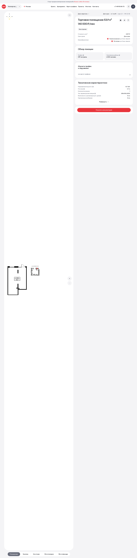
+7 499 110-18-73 (119, 6)
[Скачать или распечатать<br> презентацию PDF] (120, 20)
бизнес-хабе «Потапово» (81, 1)
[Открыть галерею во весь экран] (69, 15)
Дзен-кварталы (83, 14)
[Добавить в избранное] (128, 20)
